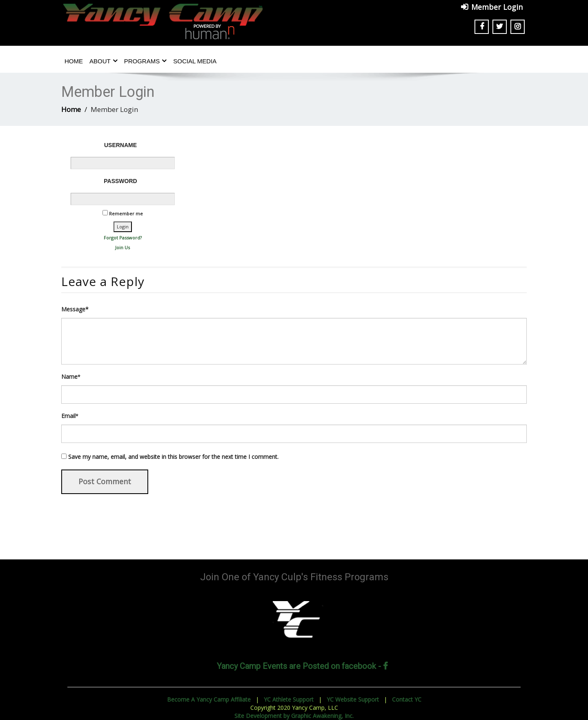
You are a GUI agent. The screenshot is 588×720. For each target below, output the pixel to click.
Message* (75, 309)
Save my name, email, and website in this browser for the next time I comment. (173, 457)
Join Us (122, 247)
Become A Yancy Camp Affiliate (209, 699)
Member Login (497, 7)
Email (69, 416)
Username (120, 145)
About (103, 61)
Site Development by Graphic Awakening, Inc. (294, 716)
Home (74, 61)
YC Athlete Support (289, 699)
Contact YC (406, 699)
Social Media (194, 61)
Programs (145, 61)
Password (120, 181)
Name (70, 376)
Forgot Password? (123, 238)
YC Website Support (353, 699)
